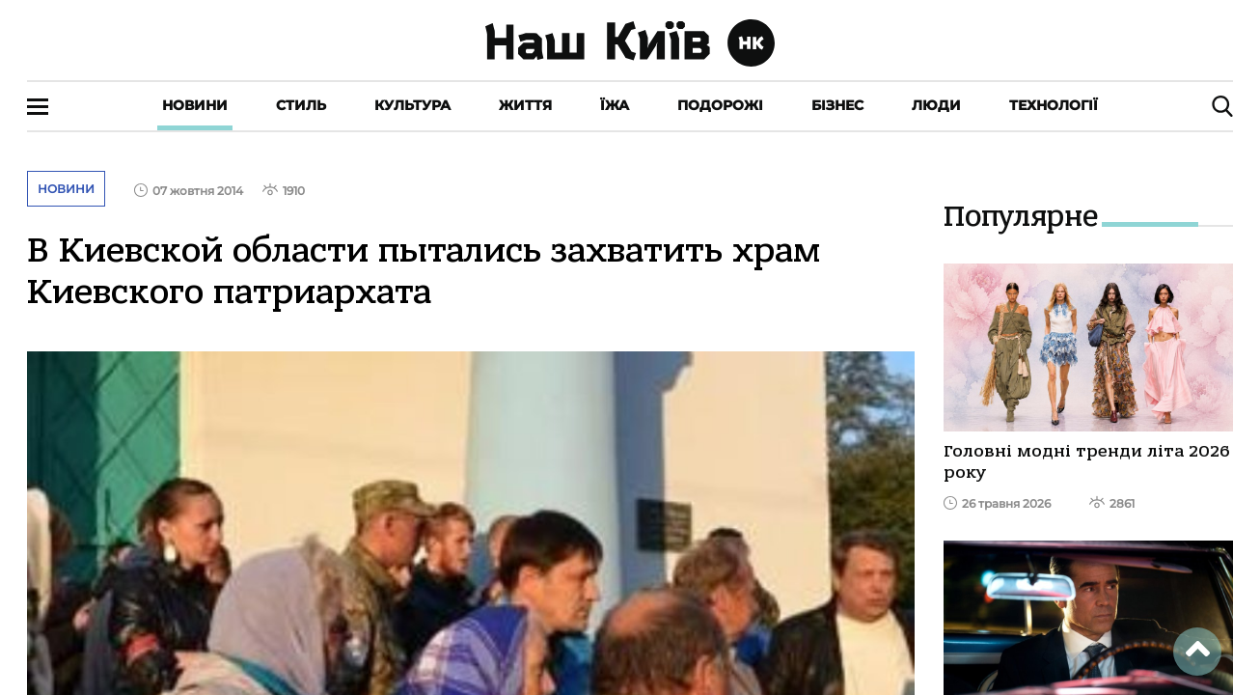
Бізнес (837, 105)
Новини (195, 105)
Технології (1053, 105)
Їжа (614, 105)
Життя (525, 105)
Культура (412, 105)
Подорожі (720, 105)
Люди (936, 105)
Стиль (301, 105)
